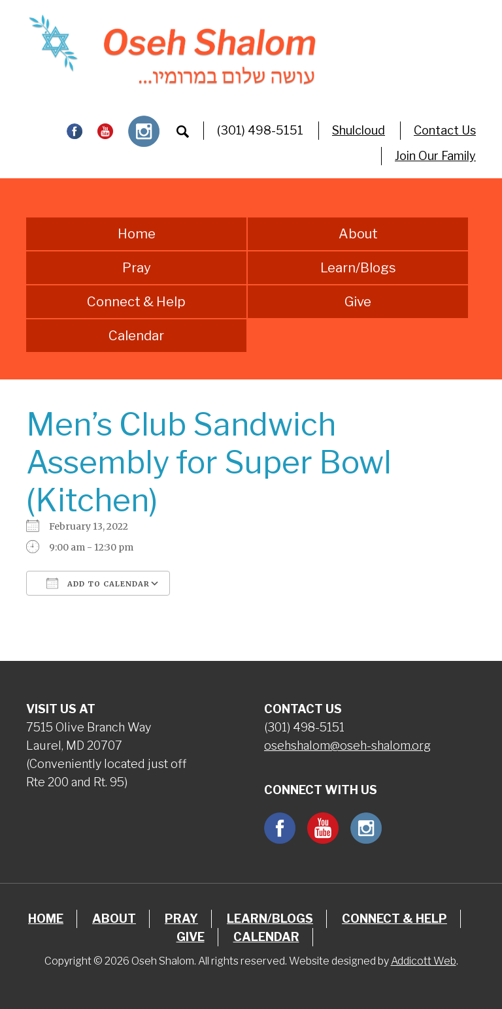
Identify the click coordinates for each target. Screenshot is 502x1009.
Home (137, 234)
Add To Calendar (98, 583)
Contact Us (445, 130)
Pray (136, 268)
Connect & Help (136, 302)
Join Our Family (435, 156)
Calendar (136, 336)
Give (357, 302)
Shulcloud (358, 130)
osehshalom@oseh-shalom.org (347, 745)
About (358, 234)
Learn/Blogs (358, 268)
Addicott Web (423, 961)
